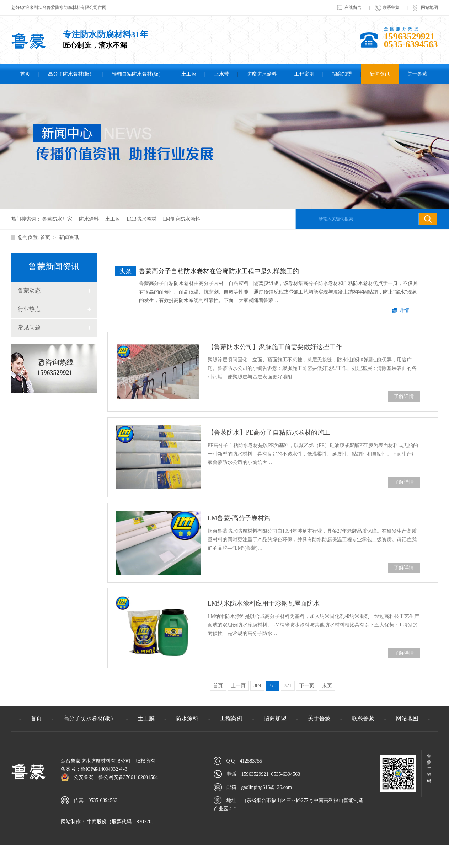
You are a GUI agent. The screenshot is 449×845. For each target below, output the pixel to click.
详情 (404, 310)
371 (288, 685)
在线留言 (353, 7)
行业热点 (29, 309)
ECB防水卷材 (141, 219)
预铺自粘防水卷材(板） (138, 74)
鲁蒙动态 (29, 290)
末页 (327, 685)
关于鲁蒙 (417, 74)
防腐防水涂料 (262, 74)
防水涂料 (89, 219)
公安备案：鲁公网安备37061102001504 (116, 777)
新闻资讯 (380, 74)
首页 (25, 74)
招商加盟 (342, 74)
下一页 (306, 685)
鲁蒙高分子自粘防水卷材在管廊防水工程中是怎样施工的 (219, 271)
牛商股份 (96, 821)
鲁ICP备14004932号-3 (104, 769)
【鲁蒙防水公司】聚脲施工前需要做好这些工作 (275, 346)
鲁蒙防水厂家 (57, 219)
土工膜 (188, 74)
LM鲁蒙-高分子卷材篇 (239, 518)
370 (272, 685)
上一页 (238, 685)
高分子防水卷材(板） (71, 74)
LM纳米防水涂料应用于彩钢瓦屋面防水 (264, 603)
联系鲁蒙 (391, 7)
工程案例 (304, 74)
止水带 (221, 74)
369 (257, 685)
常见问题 (29, 327)
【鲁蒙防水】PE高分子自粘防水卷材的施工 (269, 432)
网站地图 (429, 7)
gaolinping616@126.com (266, 787)
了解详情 (404, 396)
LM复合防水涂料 (181, 219)
